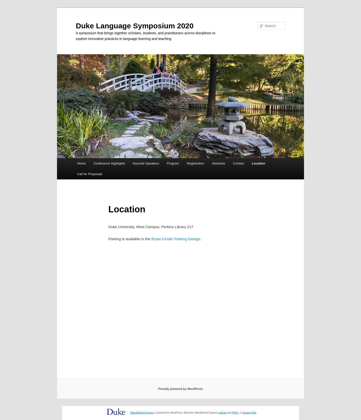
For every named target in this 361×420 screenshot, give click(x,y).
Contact (238, 163)
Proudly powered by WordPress (180, 389)
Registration (195, 163)
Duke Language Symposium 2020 (135, 26)
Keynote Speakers (146, 163)
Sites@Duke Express (142, 412)
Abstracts (218, 163)
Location (258, 163)
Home (81, 163)
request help (249, 412)
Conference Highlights (109, 163)
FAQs (235, 412)
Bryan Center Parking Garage (175, 239)
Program (173, 163)
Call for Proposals (89, 174)
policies (222, 412)
